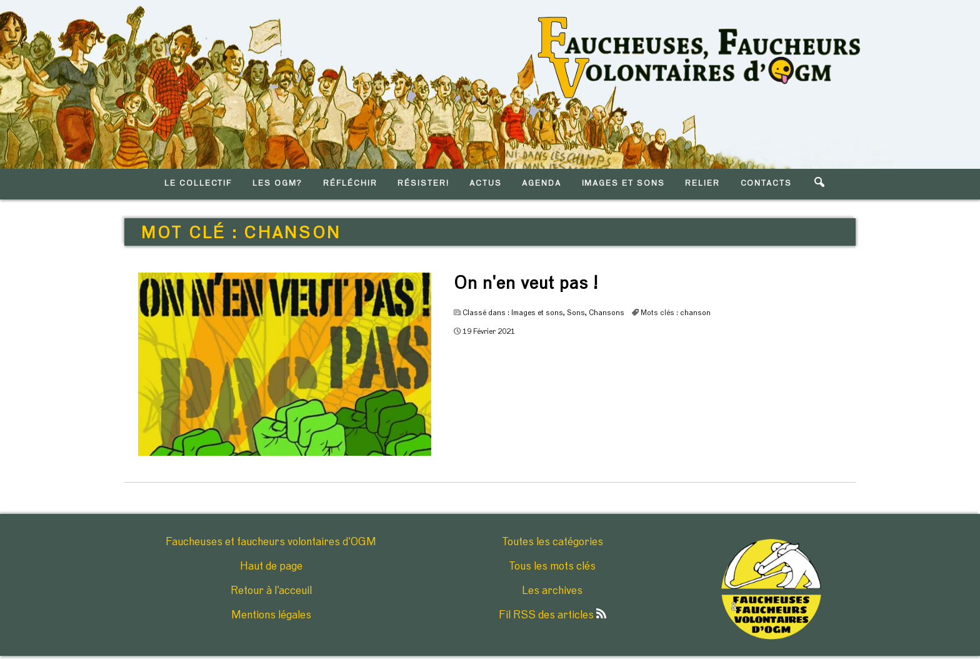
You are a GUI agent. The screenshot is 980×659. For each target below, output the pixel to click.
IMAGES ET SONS (623, 183)
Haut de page (271, 566)
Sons (576, 312)
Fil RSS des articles (552, 615)
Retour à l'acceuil (271, 590)
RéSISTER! (423, 183)
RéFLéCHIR (350, 183)
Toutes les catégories (552, 542)
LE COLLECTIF (198, 183)
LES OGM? (277, 183)
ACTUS (485, 183)
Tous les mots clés (552, 566)
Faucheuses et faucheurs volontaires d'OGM (271, 542)
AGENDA (541, 183)
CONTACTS (766, 183)
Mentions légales (271, 615)
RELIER (702, 183)
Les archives (552, 590)
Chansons (606, 312)
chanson (695, 312)
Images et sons (537, 312)
